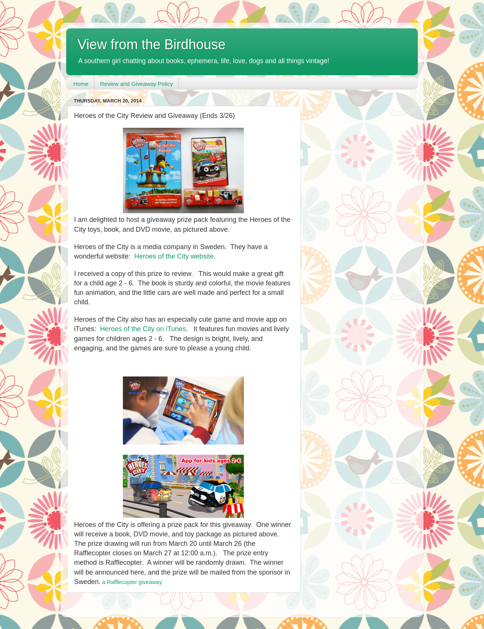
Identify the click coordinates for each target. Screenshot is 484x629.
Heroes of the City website (174, 256)
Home (80, 84)
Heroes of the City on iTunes (143, 329)
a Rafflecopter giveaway (132, 582)
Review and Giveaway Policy (136, 84)
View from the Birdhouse (152, 44)
